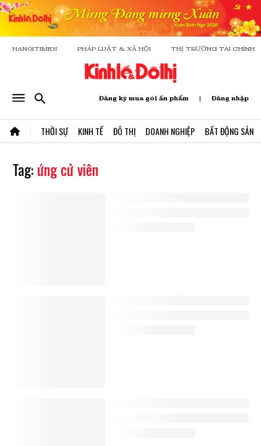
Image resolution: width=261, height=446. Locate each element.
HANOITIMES (35, 49)
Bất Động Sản (229, 131)
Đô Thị (124, 131)
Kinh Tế (90, 131)
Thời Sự (54, 131)
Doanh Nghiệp (170, 131)
